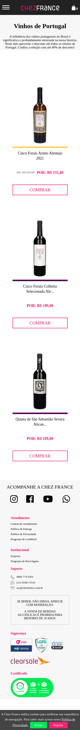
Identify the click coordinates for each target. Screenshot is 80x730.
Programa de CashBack (24, 539)
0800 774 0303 (25, 576)
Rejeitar (58, 725)
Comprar (40, 190)
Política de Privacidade (23, 534)
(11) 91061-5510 (23, 583)
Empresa (15, 556)
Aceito (38, 725)
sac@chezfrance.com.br (27, 587)
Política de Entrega (21, 529)
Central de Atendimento (24, 523)
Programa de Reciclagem (25, 561)
